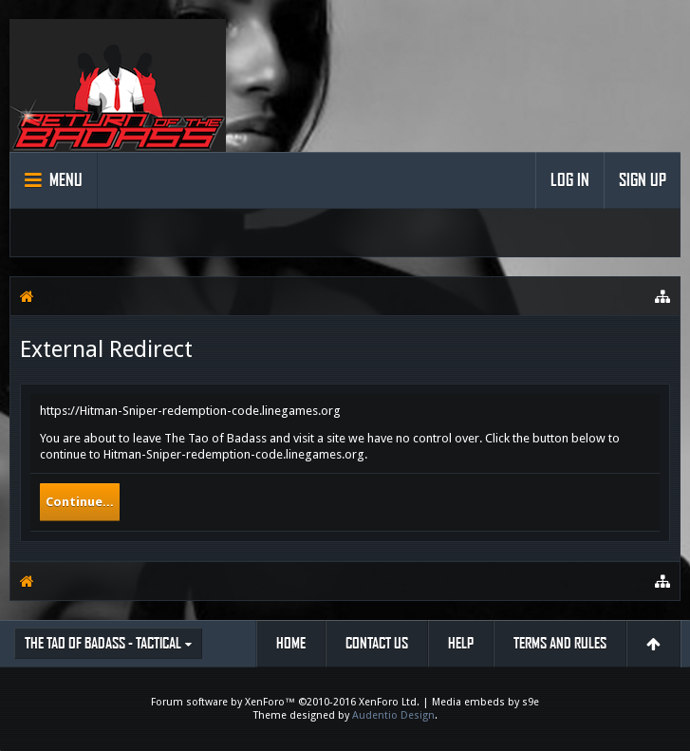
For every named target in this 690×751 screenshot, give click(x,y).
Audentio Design (393, 715)
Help (461, 643)
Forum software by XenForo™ (285, 702)
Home (291, 643)
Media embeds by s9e (485, 702)
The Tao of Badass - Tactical (103, 643)
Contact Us (376, 643)
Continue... (80, 502)
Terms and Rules (559, 643)
